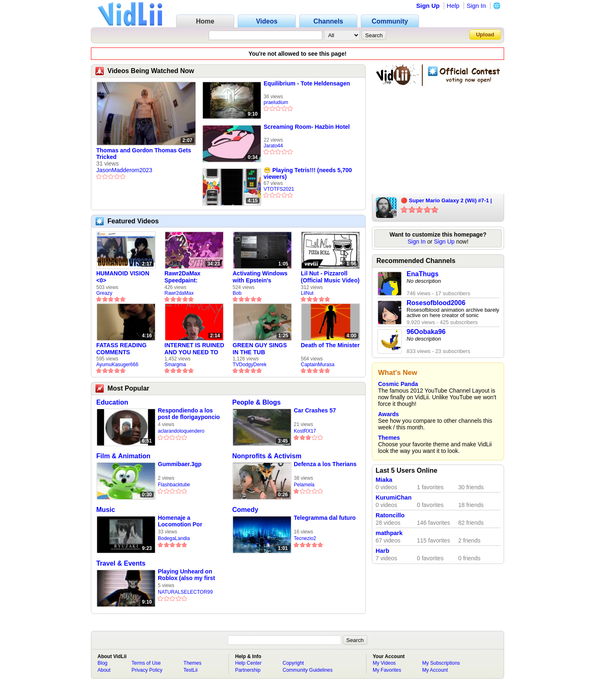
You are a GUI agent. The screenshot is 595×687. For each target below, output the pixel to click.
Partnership (247, 670)
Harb (382, 550)
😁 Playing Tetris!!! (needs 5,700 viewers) (308, 173)
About (104, 670)
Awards (388, 414)
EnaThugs (422, 273)
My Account (435, 670)
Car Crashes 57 (315, 410)
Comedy (245, 509)
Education (112, 402)
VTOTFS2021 (279, 189)
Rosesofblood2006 (436, 302)
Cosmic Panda (398, 384)
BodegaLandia (174, 538)
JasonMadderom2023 (124, 170)
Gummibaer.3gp (180, 464)
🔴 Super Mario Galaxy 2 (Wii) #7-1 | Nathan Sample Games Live (446, 201)
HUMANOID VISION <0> (122, 277)
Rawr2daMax (179, 293)
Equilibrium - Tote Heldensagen (307, 83)
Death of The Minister (330, 345)
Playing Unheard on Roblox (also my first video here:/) (186, 575)
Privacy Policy (146, 670)
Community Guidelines (308, 670)
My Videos (384, 663)
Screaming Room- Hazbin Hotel (307, 126)
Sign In (476, 5)
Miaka (384, 479)
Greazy (104, 293)
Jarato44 (273, 146)
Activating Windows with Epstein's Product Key (260, 277)
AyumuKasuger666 (117, 364)
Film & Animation (123, 456)
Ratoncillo (390, 515)
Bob (237, 293)
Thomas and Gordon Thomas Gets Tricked (143, 153)
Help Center (248, 663)
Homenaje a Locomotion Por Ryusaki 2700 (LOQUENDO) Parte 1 (187, 521)
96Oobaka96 (426, 331)
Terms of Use (146, 663)
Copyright (293, 663)
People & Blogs (256, 402)
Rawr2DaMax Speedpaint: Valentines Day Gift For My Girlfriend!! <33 (190, 277)
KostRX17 (305, 431)
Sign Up (428, 5)
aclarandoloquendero (181, 431)
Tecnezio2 (305, 538)
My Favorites (387, 670)
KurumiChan (394, 497)
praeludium (276, 102)
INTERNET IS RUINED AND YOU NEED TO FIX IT (194, 349)
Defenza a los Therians (325, 464)
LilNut (307, 293)
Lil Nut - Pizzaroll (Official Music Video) (330, 277)
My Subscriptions (441, 663)
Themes (389, 437)
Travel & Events (120, 563)
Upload (485, 34)
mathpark (389, 533)
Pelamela (304, 485)
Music (105, 509)
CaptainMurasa (317, 364)
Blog (102, 663)
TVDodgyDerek (250, 364)
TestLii (190, 670)
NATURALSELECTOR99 (185, 592)
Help (453, 5)
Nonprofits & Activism (266, 456)
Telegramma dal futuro (325, 517)
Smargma (175, 364)
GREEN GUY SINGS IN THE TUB (260, 348)
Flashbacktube (174, 485)
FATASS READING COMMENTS (121, 348)
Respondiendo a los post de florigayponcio (189, 413)
